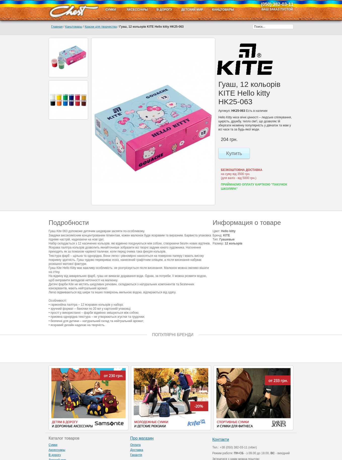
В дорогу (55, 455)
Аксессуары (57, 450)
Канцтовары (73, 26)
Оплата (135, 445)
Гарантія (136, 455)
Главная (57, 26)
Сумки (53, 445)
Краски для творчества (101, 26)
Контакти (220, 439)
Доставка (136, 450)
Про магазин (142, 438)
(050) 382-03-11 (277, 4)
